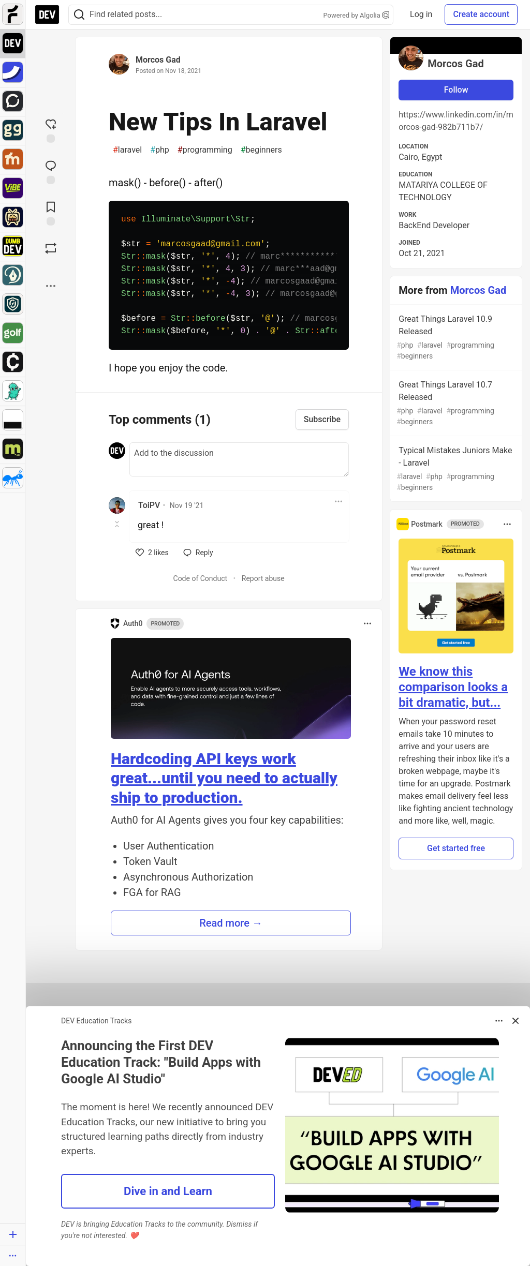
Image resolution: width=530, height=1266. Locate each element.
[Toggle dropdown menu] (338, 501)
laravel (127, 150)
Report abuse (263, 578)
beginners (261, 150)
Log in (421, 14)
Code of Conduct (200, 578)
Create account (481, 14)
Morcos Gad (158, 60)
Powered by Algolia (356, 15)
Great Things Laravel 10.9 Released (454, 338)
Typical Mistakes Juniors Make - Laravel (454, 469)
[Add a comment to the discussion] (239, 459)
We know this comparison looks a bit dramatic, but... (453, 687)
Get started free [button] (456, 848)
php (159, 150)
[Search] (79, 14)
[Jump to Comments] (50, 171)
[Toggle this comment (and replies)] (118, 524)
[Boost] (50, 248)
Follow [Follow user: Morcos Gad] (456, 90)
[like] (152, 552)
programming (205, 150)
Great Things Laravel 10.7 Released (454, 403)
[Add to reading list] (50, 212)
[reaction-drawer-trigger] (50, 129)
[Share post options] (50, 286)
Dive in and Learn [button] (168, 1191)
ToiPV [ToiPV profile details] (149, 505)
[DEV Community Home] (47, 14)
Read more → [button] (230, 923)
